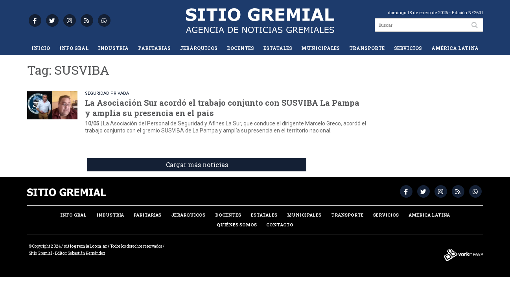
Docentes (240, 48)
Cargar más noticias (197, 164)
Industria (113, 48)
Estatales (277, 48)
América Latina (455, 48)
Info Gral (73, 48)
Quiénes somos (237, 225)
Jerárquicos (198, 48)
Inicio (40, 48)
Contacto (279, 225)
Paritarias (154, 48)
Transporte (367, 48)
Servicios (408, 48)
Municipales (320, 48)
